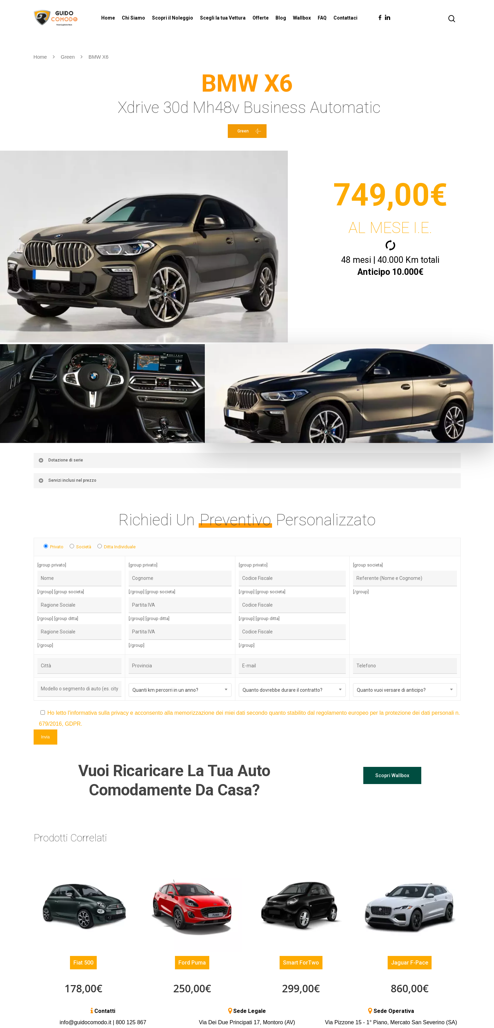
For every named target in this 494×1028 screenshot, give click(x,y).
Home (108, 18)
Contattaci (345, 18)
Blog (280, 18)
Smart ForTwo (301, 961)
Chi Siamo (133, 18)
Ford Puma (192, 961)
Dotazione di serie (60, 458)
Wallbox (302, 18)
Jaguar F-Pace (409, 961)
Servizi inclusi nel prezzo (67, 478)
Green (68, 57)
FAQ (322, 18)
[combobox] (180, 688)
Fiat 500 (83, 961)
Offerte (260, 18)
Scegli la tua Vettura (223, 18)
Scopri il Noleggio (172, 18)
